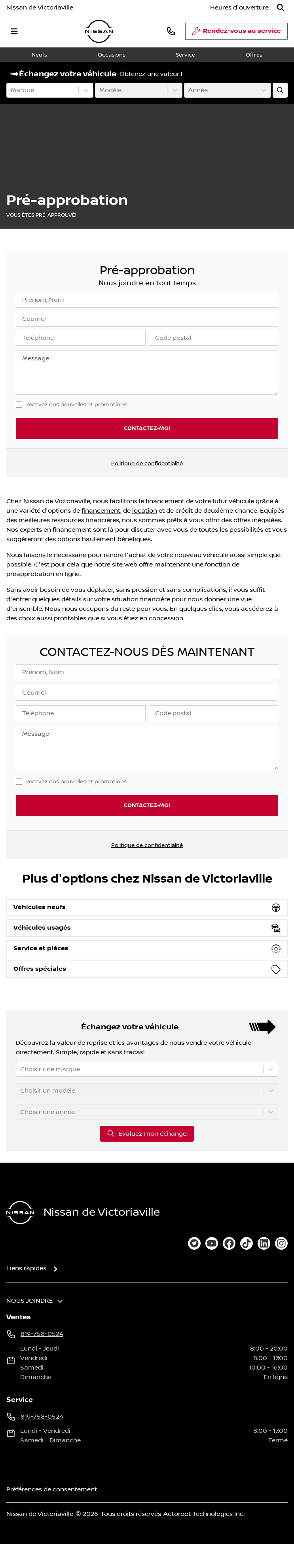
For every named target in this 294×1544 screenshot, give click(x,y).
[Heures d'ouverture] (239, 7)
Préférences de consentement (51, 1489)
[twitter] (194, 1243)
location (144, 510)
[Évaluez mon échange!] (280, 90)
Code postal (173, 337)
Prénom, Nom (43, 299)
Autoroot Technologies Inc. (204, 1513)
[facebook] (229, 1243)
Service (185, 55)
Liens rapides (26, 1268)
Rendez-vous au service (236, 33)
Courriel (34, 318)
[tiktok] (246, 1243)
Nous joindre (29, 1300)
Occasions (111, 55)
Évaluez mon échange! (147, 1133)
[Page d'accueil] (20, 1212)
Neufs (39, 55)
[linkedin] (264, 1243)
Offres (254, 55)
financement (101, 510)
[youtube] (211, 1243)
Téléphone (38, 337)
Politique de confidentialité (147, 463)
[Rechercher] (280, 7)
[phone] (171, 31)
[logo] (99, 31)
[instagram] (281, 1243)
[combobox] (11, 90)
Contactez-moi (147, 428)
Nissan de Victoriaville (39, 7)
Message (35, 358)
